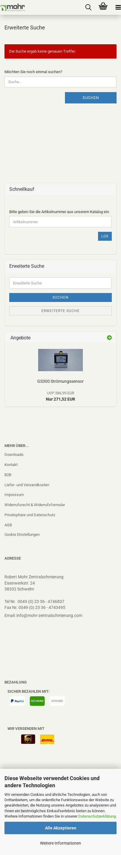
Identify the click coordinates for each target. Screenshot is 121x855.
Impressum (14, 494)
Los (104, 236)
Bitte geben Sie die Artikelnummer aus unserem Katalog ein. (59, 212)
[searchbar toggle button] (88, 7)
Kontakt (11, 464)
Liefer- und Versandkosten (26, 485)
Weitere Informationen (60, 843)
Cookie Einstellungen (22, 534)
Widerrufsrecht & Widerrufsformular (34, 505)
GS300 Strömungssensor (60, 381)
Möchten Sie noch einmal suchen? (33, 72)
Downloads (14, 454)
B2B (7, 475)
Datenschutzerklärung (97, 816)
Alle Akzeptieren (60, 828)
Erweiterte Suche (60, 311)
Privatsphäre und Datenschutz (29, 515)
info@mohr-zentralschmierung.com (49, 615)
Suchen (91, 97)
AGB (8, 525)
